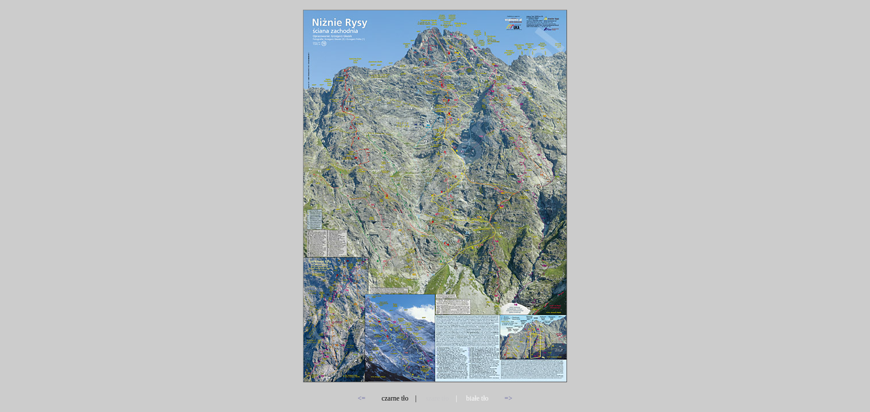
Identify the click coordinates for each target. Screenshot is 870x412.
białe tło (477, 398)
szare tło (437, 398)
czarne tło (394, 398)
